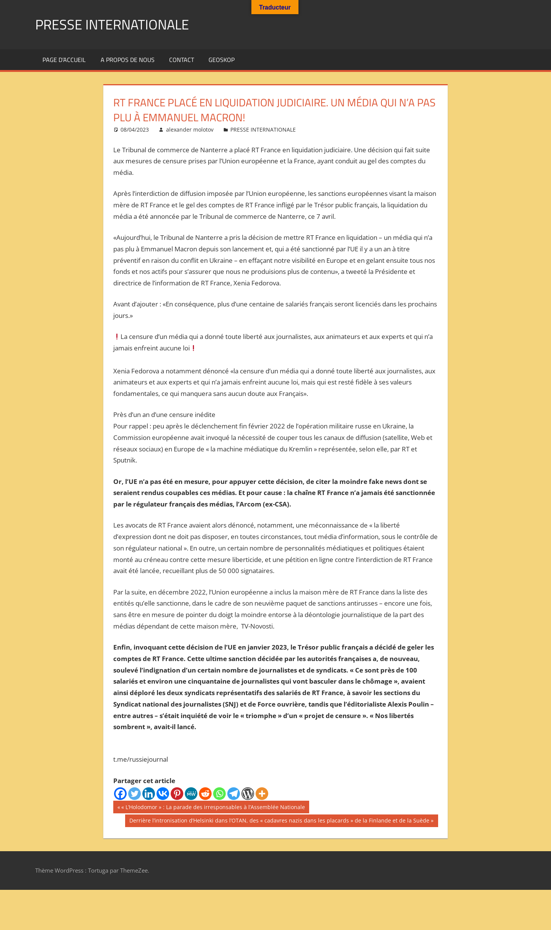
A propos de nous (128, 59)
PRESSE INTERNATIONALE (112, 24)
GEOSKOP (222, 59)
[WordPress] (247, 793)
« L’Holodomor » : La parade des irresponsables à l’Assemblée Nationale (213, 808)
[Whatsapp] (219, 793)
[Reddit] (205, 793)
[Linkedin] (148, 793)
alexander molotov (190, 129)
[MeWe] (191, 793)
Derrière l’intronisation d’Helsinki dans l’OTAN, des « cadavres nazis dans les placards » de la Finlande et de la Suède (279, 821)
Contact (181, 59)
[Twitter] (134, 793)
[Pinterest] (177, 793)
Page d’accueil (64, 59)
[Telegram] (233, 793)
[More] (262, 793)
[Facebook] (120, 793)
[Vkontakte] (162, 793)
